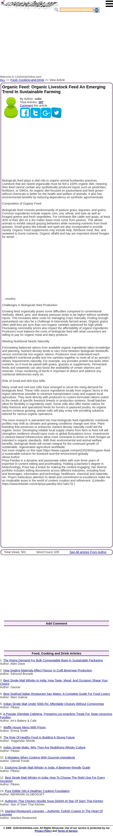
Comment (26, 105)
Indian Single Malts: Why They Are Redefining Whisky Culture (44, 747)
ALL (2, 80)
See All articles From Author (88, 552)
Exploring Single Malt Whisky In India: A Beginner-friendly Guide (47, 767)
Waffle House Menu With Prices (24, 727)
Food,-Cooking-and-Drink (27, 80)
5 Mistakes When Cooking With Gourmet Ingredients (40, 757)
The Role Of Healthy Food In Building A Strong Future (39, 737)
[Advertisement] (56, 44)
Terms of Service (68, 831)
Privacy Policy (43, 831)
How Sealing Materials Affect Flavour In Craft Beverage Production (47, 670)
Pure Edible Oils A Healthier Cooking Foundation (37, 791)
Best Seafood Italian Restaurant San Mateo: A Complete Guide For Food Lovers (56, 694)
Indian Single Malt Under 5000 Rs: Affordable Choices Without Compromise (53, 704)
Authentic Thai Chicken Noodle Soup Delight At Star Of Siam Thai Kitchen (54, 801)
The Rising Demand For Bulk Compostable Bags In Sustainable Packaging (53, 660)
